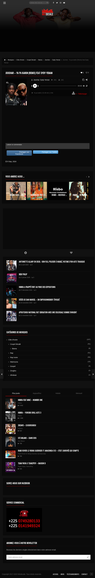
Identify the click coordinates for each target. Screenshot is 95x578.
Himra (20, 403)
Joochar (36, 80)
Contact (84, 574)
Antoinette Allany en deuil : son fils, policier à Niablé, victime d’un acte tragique (52, 261)
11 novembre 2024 (25, 315)
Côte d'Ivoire (13, 340)
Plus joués (16, 393)
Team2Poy (29, 466)
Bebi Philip (23, 274)
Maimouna (14, 362)
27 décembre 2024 (25, 290)
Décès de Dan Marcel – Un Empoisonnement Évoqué (39, 299)
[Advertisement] (47, 35)
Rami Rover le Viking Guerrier (27, 454)
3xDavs (20, 428)
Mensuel (79, 393)
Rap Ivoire (14, 357)
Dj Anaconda (42, 454)
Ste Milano (21, 441)
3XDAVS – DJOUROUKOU (27, 425)
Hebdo (58, 393)
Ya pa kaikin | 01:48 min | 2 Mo (42, 93)
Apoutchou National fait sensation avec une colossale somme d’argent (48, 312)
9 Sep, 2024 (11, 161)
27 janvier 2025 (24, 277)
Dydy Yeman (45, 80)
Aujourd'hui (37, 393)
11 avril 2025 (24, 265)
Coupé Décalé (15, 344)
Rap (11, 353)
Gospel (12, 366)
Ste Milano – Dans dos (27, 438)
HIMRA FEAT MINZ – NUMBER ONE (30, 400)
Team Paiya (21, 466)
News (62, 574)
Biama (14, 349)
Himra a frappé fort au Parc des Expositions (37, 287)
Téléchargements (73, 574)
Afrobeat (13, 375)
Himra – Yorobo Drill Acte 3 (29, 412)
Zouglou (13, 371)
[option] (15, 191)
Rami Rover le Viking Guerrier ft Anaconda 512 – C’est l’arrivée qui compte (48, 450)
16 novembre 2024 (25, 303)
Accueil (55, 574)
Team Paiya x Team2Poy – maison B (31, 463)
